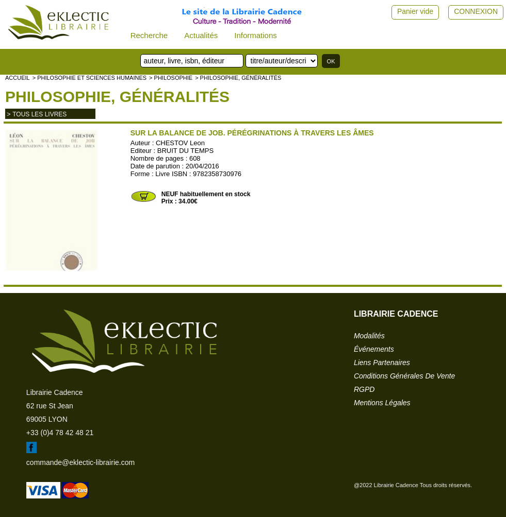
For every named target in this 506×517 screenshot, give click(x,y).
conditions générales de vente (404, 376)
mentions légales (382, 403)
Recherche (149, 35)
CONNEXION (476, 11)
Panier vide (415, 11)
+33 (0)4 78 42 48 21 (59, 432)
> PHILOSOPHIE (170, 78)
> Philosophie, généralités (238, 78)
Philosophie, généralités (117, 96)
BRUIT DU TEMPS (185, 150)
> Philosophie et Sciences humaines (89, 78)
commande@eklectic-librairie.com (80, 462)
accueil (17, 78)
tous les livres (39, 114)
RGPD (364, 389)
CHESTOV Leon (180, 143)
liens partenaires (382, 362)
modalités (369, 336)
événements (374, 349)
